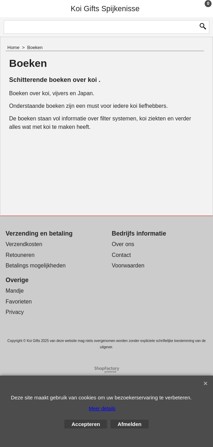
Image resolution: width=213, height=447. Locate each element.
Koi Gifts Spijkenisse (105, 8)
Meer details (102, 408)
